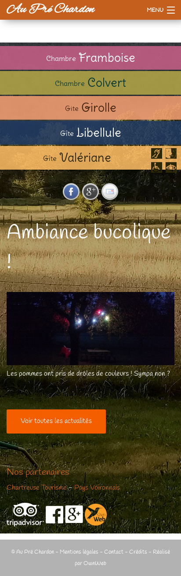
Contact (113, 552)
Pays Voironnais (97, 488)
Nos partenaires (38, 472)
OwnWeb (94, 563)
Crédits (138, 552)
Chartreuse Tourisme (37, 488)
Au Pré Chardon (50, 9)
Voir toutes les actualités (56, 421)
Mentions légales (79, 552)
